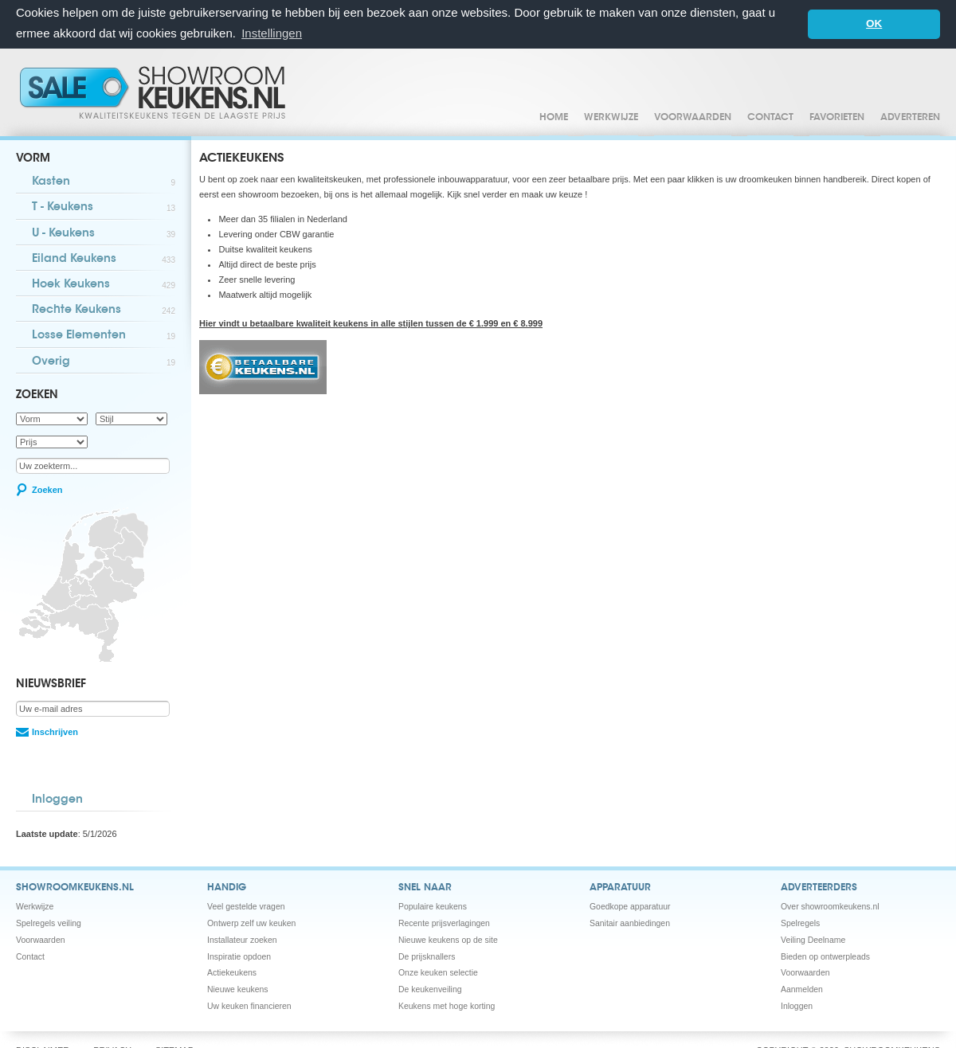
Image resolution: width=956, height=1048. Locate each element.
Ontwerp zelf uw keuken (251, 922)
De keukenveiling (430, 988)
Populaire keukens (432, 905)
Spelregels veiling (48, 922)
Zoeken (47, 489)
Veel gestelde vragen (246, 905)
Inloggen (57, 799)
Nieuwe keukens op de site (448, 939)
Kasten (103, 182)
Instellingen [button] (271, 33)
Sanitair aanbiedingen (630, 922)
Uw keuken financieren (249, 1005)
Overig (103, 362)
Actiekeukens (232, 972)
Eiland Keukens (103, 259)
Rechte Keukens (103, 310)
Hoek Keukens (103, 284)
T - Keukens (103, 207)
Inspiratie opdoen (239, 956)
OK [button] (874, 23)
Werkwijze (611, 117)
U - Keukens (103, 233)
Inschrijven (55, 732)
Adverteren (910, 117)
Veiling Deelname (813, 939)
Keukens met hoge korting (446, 1005)
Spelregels (800, 922)
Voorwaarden (692, 117)
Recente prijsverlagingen (444, 922)
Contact (770, 117)
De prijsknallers (426, 956)
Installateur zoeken (242, 939)
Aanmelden (802, 988)
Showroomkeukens (155, 91)
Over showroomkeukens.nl (830, 905)
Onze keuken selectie (438, 972)
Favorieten (836, 117)
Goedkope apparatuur (630, 905)
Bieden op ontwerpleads (825, 956)
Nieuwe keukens (237, 988)
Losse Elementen (103, 335)
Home (553, 117)
